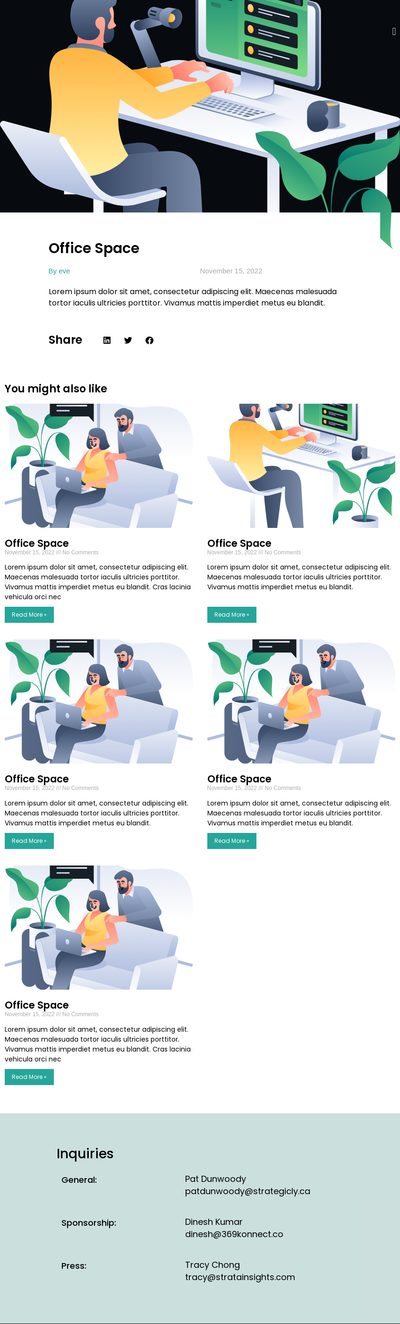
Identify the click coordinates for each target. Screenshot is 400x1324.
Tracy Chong (212, 1265)
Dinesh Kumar (214, 1222)
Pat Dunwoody (215, 1179)
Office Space (37, 543)
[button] (394, 31)
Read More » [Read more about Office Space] (29, 615)
